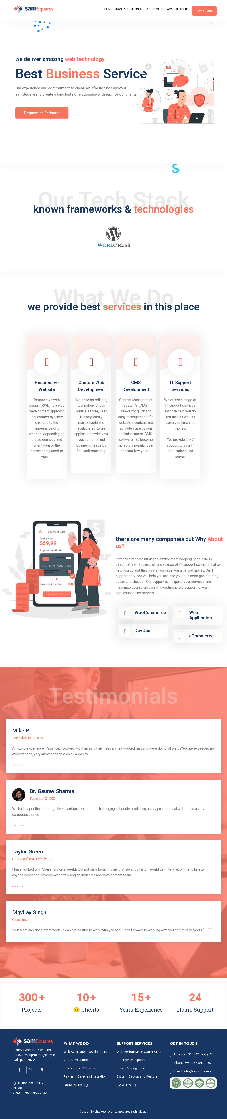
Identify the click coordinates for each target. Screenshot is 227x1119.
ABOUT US (181, 9)
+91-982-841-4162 (198, 1062)
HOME (108, 9)
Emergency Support (131, 1060)
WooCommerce (150, 612)
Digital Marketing (76, 1085)
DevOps (142, 630)
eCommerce (201, 636)
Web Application (200, 615)
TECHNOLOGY (139, 9)
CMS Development (77, 1060)
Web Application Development (85, 1051)
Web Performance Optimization (139, 1051)
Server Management (131, 1068)
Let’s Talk (204, 11)
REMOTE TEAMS (163, 9)
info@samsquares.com (200, 1071)
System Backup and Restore (137, 1076)
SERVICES (120, 9)
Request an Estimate (42, 112)
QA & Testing (126, 1085)
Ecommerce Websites (79, 1068)
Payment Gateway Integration (85, 1076)
